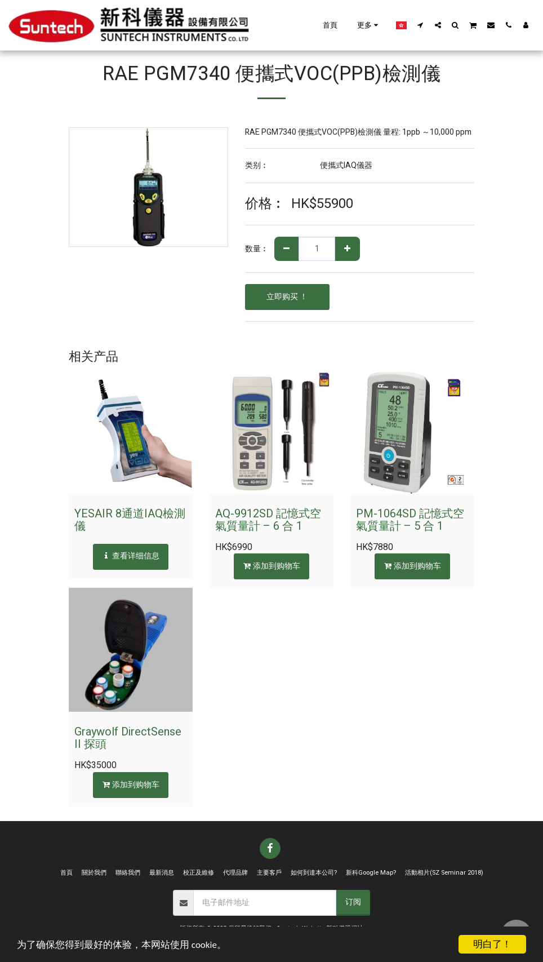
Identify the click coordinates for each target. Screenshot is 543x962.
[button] (420, 25)
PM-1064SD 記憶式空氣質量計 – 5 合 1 (410, 520)
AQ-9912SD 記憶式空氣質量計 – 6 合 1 (268, 520)
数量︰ (257, 249)
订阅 (353, 902)
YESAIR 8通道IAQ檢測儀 (129, 520)
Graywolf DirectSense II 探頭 (127, 738)
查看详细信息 (131, 556)
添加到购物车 (271, 566)
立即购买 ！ (287, 297)
